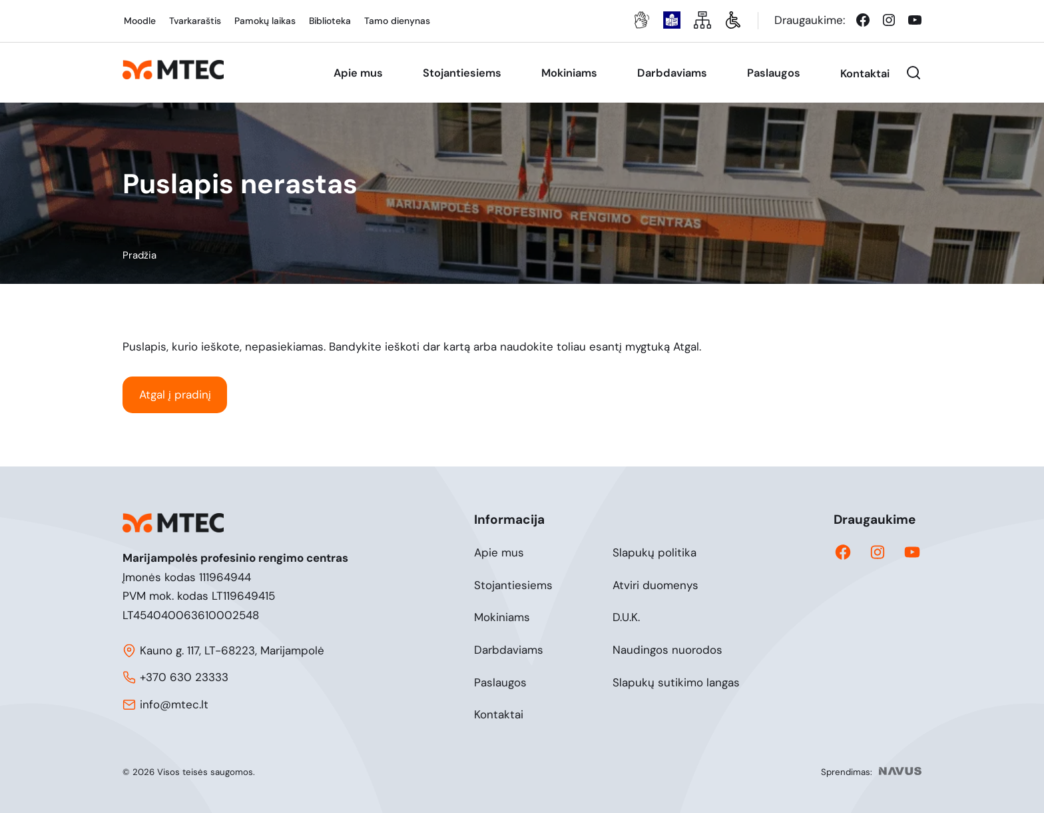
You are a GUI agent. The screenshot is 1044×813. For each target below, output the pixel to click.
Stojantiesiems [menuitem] (462, 73)
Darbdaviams (508, 649)
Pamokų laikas (265, 21)
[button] (913, 73)
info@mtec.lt (174, 704)
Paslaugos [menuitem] (773, 73)
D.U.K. (626, 617)
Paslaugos (500, 682)
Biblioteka (330, 21)
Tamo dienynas (397, 21)
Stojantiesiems (513, 585)
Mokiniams (502, 617)
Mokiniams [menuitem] (569, 73)
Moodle (140, 21)
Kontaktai (498, 714)
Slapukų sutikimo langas (676, 682)
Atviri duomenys (655, 585)
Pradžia (139, 255)
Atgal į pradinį (175, 394)
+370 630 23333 (184, 677)
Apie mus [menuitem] (358, 73)
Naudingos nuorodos (667, 649)
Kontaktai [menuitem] (865, 74)
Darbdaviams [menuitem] (672, 73)
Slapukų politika (654, 552)
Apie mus (499, 552)
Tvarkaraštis (195, 21)
